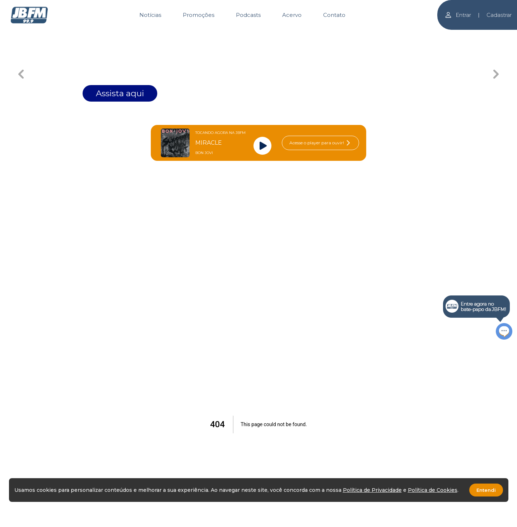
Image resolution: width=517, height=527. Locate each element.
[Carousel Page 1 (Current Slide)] (206, 35)
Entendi (486, 490)
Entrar (457, 15)
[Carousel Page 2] (258, 35)
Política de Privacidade (372, 490)
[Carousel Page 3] (310, 35)
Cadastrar (499, 15)
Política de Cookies (432, 490)
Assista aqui (120, 93)
